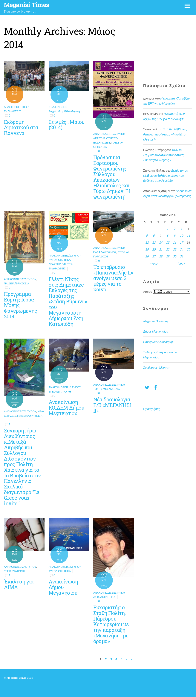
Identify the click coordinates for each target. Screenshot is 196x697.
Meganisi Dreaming (155, 321)
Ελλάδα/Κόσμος (105, 252)
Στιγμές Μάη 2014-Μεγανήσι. (66, 111)
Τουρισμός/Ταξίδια (106, 388)
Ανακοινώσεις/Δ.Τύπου (109, 133)
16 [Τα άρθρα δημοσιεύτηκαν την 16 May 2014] (174, 242)
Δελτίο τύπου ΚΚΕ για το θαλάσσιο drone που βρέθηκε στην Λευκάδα (165, 175)
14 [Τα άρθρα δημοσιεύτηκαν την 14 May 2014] (160, 242)
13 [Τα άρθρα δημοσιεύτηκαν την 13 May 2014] (153, 242)
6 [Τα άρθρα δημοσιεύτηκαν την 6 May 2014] (153, 235)
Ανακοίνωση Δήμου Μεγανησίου (63, 587)
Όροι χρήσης (151, 409)
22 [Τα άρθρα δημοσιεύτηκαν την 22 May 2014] (167, 249)
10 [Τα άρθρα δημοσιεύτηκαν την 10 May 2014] (181, 235)
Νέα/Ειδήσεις (58, 106)
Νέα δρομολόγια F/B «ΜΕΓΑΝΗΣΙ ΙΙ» (112, 405)
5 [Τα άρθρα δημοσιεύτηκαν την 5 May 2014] (147, 235)
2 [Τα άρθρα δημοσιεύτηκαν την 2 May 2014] (174, 228)
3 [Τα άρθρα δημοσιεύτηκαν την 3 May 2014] (181, 228)
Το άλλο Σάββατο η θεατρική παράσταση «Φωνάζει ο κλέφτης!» (165, 134)
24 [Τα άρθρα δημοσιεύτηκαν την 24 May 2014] (181, 249)
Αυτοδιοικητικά (60, 259)
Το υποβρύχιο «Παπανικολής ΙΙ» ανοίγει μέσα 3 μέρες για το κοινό (113, 278)
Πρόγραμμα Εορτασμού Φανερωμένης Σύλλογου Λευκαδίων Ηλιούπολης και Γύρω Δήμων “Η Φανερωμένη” (111, 177)
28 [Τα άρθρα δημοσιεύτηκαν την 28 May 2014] (160, 256)
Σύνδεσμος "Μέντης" (156, 367)
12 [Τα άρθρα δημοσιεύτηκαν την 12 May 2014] (146, 242)
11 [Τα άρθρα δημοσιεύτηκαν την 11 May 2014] (188, 235)
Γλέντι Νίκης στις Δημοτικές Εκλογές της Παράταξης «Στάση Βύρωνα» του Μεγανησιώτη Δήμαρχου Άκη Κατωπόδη (68, 301)
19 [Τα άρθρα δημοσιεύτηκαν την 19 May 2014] (146, 249)
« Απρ (154, 263)
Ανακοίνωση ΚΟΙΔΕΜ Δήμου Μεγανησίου (66, 408)
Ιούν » (181, 263)
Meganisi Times (17, 677)
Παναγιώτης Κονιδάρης (158, 341)
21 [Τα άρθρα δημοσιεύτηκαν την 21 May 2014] (160, 249)
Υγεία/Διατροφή (60, 391)
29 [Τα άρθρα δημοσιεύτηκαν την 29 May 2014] (167, 256)
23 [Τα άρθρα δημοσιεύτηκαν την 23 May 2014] (174, 249)
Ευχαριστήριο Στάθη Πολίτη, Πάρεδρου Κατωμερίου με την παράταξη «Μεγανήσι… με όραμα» (111, 624)
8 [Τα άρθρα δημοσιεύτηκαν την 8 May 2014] (167, 235)
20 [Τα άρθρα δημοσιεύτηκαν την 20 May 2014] (153, 249)
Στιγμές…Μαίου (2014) (67, 124)
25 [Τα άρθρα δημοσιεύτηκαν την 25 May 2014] (188, 249)
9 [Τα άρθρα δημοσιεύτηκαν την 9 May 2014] (174, 235)
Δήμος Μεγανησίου (155, 331)
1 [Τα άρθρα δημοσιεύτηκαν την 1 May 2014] (167, 228)
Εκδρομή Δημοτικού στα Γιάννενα (21, 127)
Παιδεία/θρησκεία (16, 283)
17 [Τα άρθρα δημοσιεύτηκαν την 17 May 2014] (181, 242)
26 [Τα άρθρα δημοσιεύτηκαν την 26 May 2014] (146, 256)
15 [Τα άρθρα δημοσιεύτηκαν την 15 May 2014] (167, 242)
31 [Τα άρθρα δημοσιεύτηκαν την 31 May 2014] (181, 256)
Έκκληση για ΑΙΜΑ (18, 584)
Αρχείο (147, 291)
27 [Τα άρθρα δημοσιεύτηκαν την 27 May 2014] (153, 256)
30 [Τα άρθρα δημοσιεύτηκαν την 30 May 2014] (174, 256)
